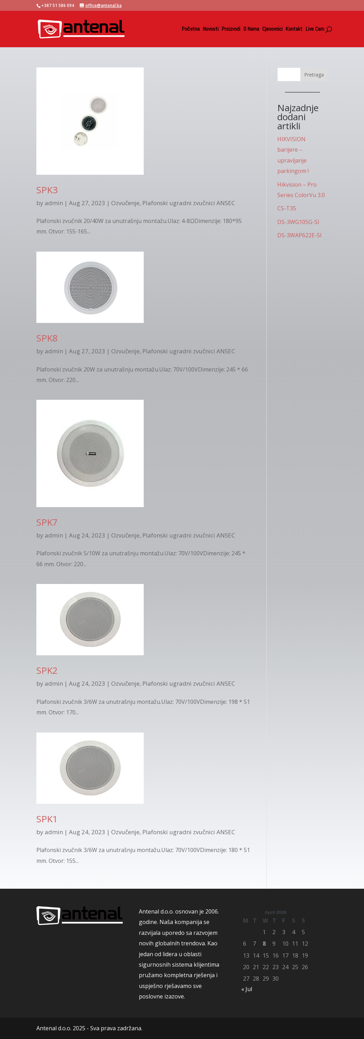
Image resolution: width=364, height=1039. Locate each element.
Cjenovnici (272, 30)
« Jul (246, 989)
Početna (191, 30)
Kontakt (294, 30)
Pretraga (314, 74)
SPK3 (47, 189)
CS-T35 (286, 208)
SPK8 (47, 338)
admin (54, 203)
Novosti (211, 30)
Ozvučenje (125, 203)
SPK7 (47, 522)
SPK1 (47, 819)
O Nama (251, 30)
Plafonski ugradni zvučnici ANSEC (188, 203)
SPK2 (47, 670)
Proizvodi (231, 30)
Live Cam (315, 30)
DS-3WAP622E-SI (299, 235)
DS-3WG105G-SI (298, 222)
